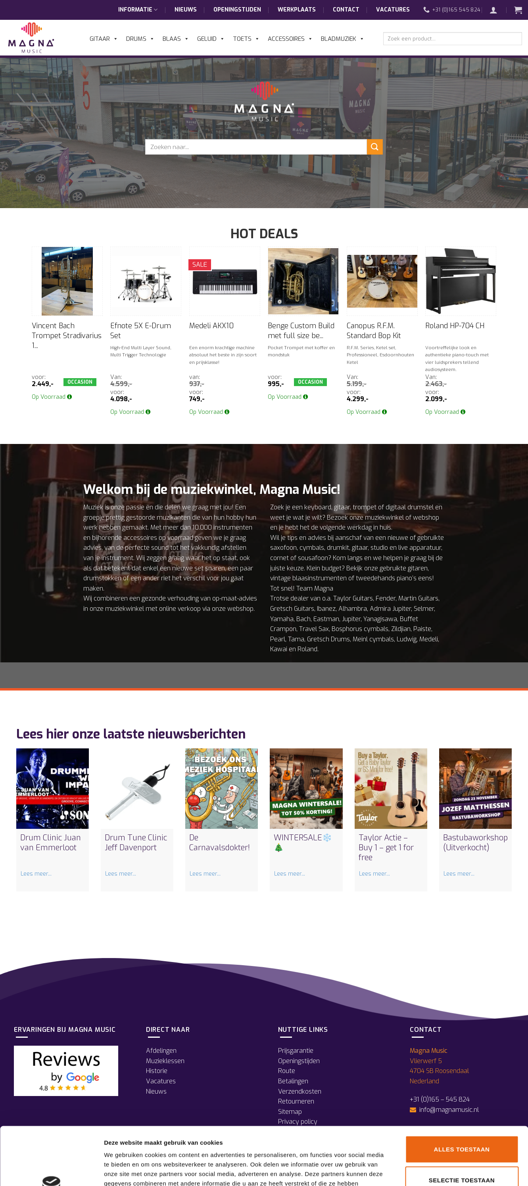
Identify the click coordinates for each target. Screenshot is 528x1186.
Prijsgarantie (295, 1050)
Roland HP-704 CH (454, 326)
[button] (497, 10)
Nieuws (186, 9)
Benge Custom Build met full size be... (301, 330)
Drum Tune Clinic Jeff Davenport (136, 842)
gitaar (342, 507)
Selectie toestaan (462, 1125)
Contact (346, 9)
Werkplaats (297, 9)
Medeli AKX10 (211, 326)
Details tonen (428, 1170)
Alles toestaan (462, 1094)
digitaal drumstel (410, 507)
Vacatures (393, 9)
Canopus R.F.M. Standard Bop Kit (374, 330)
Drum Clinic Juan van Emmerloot (50, 842)
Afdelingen (161, 1050)
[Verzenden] (375, 147)
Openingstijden (237, 9)
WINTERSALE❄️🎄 (303, 842)
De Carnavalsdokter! (219, 842)
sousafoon (313, 558)
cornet (279, 558)
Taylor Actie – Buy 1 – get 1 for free (386, 847)
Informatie (137, 10)
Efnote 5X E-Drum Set (140, 330)
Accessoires (290, 39)
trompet (364, 507)
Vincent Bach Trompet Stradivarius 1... (67, 335)
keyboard (317, 507)
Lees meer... (36, 874)
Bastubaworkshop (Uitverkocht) (475, 842)
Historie (156, 1071)
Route (286, 1071)
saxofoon (283, 547)
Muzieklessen (165, 1061)
